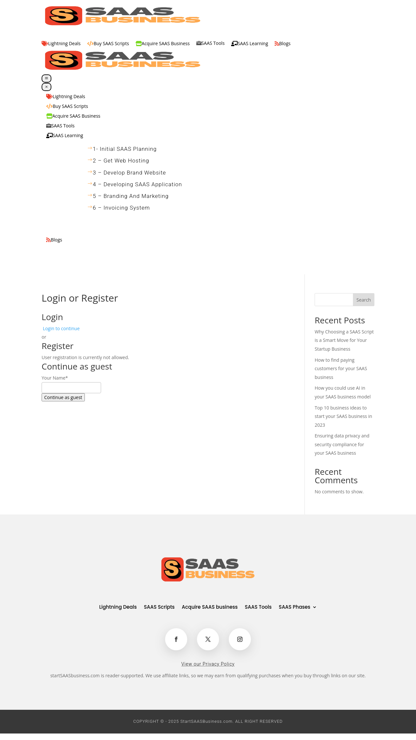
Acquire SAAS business (210, 607)
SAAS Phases (294, 607)
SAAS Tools (258, 607)
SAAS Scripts (159, 607)
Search (364, 300)
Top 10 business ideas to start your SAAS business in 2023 (343, 416)
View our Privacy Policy (208, 664)
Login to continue (61, 328)
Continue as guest (63, 397)
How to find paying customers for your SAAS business (341, 368)
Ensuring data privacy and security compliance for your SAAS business (342, 444)
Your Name (55, 378)
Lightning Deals (118, 607)
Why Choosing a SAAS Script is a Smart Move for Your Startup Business (344, 340)
